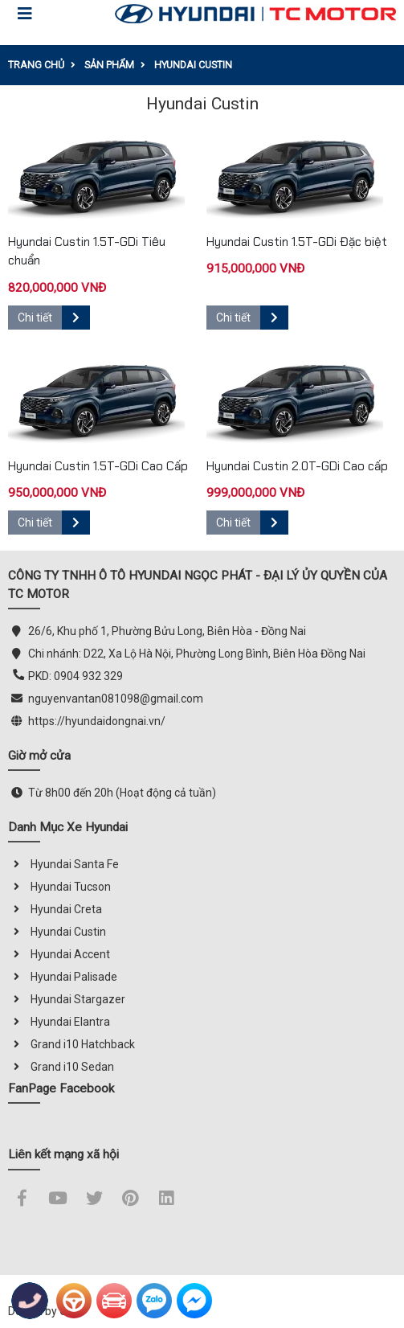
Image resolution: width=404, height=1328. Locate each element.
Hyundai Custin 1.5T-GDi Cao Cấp (98, 466)
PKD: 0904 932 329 (75, 676)
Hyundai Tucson (59, 886)
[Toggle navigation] (25, 13)
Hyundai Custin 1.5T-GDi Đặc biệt (296, 242)
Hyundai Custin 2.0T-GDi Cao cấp (297, 466)
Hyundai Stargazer (66, 999)
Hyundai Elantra (59, 1021)
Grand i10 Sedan (61, 1066)
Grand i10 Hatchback (71, 1044)
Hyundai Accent (59, 954)
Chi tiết (54, 317)
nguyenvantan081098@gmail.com (115, 698)
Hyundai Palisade (62, 976)
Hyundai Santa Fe (63, 864)
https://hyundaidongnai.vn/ (96, 721)
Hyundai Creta (55, 909)
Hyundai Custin (57, 931)
